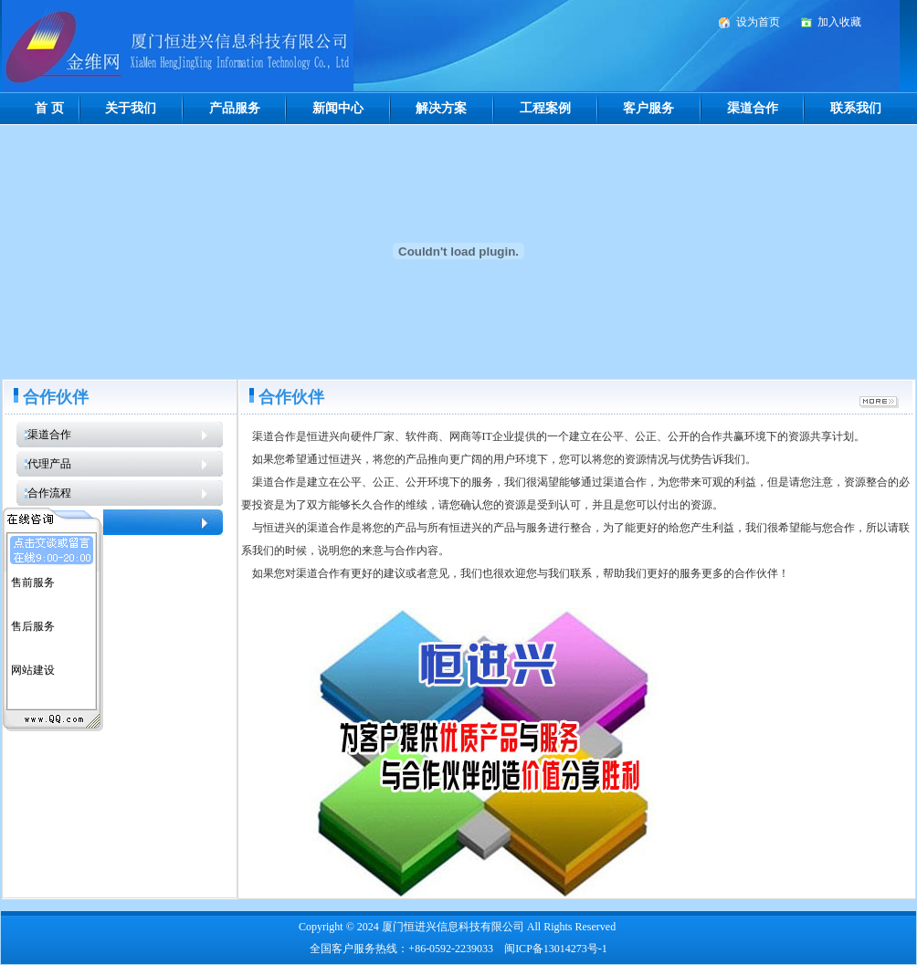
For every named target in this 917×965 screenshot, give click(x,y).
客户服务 (648, 108)
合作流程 (49, 493)
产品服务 (234, 108)
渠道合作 (752, 108)
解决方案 (441, 108)
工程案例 (545, 108)
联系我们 (855, 108)
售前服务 (33, 579)
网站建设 (33, 667)
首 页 (49, 108)
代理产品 (49, 463)
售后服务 (33, 623)
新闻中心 (338, 108)
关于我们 (130, 108)
